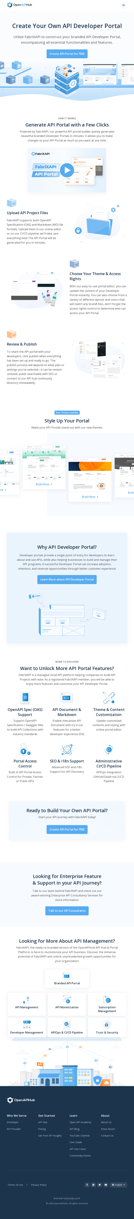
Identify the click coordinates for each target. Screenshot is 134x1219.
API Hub (42, 1122)
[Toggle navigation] (123, 5)
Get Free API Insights (50, 1135)
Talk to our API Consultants (67, 911)
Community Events (80, 1155)
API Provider (14, 1129)
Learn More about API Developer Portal (67, 579)
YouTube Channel (80, 1135)
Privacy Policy (38, 1184)
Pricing (42, 1129)
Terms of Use (15, 1184)
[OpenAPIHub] (19, 5)
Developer (12, 1122)
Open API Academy (80, 1122)
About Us (106, 1122)
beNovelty (69, 1198)
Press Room (108, 1129)
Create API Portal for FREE (67, 54)
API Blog (74, 1129)
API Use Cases (78, 1149)
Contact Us (107, 1135)
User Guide (76, 1142)
